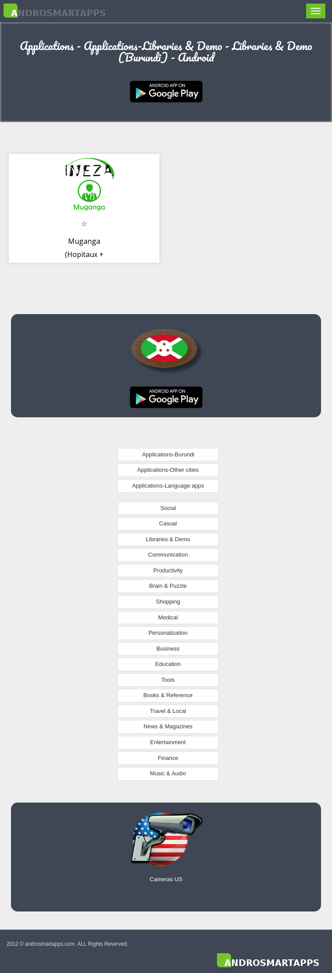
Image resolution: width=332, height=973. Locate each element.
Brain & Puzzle (168, 585)
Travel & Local (168, 711)
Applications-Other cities (167, 470)
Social (168, 508)
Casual (168, 523)
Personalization (168, 632)
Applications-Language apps (168, 485)
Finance (168, 758)
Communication (168, 554)
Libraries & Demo (168, 539)
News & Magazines (168, 726)
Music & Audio (168, 773)
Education (168, 664)
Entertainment (168, 742)
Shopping (168, 601)
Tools (167, 679)
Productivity (168, 570)
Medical (168, 617)
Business (168, 648)
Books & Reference (167, 695)
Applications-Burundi (168, 454)
